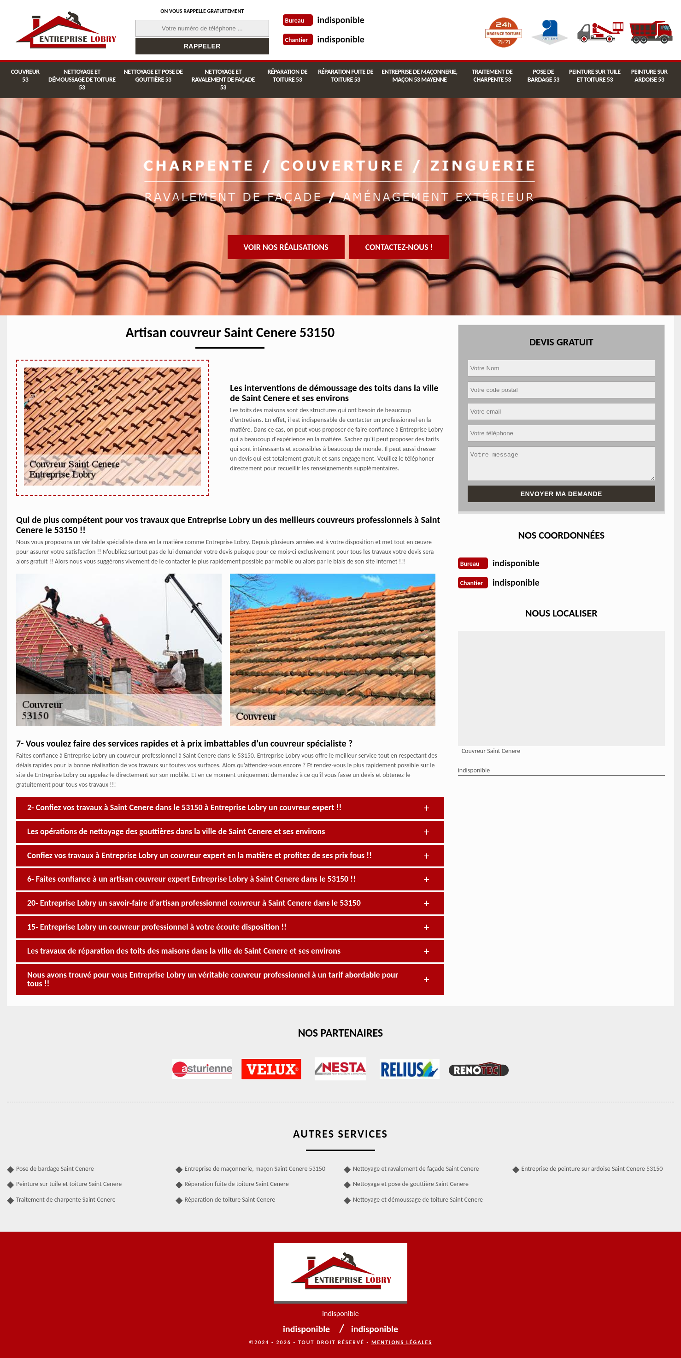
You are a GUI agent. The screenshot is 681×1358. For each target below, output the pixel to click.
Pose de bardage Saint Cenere (55, 1169)
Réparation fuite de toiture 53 (345, 75)
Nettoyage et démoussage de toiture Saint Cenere (418, 1200)
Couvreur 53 (25, 75)
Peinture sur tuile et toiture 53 (595, 75)
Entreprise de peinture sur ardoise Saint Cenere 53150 (592, 1169)
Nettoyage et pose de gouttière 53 (152, 75)
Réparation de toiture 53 (287, 75)
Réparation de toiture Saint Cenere (230, 1200)
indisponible (340, 19)
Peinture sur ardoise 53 (649, 75)
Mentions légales (401, 1342)
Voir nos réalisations (286, 247)
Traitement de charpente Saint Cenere (66, 1200)
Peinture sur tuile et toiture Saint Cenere (69, 1184)
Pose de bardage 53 (543, 75)
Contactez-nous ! (399, 247)
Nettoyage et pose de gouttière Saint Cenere (411, 1184)
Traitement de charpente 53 (492, 75)
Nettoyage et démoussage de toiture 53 (82, 79)
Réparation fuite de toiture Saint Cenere (237, 1184)
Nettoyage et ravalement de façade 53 (223, 79)
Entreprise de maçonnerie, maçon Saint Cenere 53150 (255, 1169)
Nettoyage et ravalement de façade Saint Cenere (416, 1169)
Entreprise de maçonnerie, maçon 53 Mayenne (419, 75)
